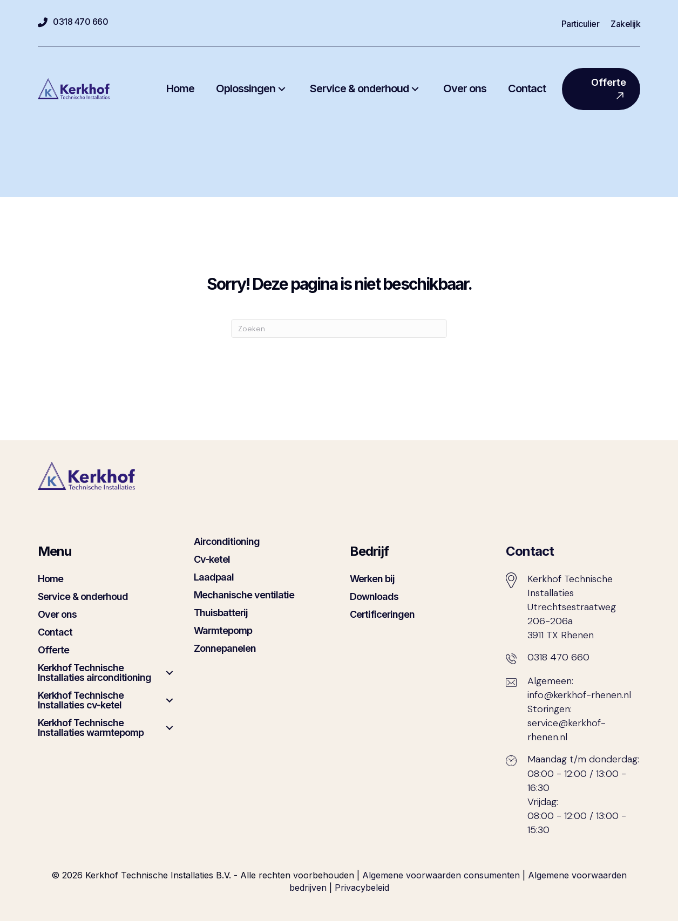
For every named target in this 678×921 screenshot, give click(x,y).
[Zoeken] (339, 328)
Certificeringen (382, 614)
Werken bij (372, 578)
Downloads (374, 596)
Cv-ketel (212, 559)
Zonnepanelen (225, 648)
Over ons (57, 614)
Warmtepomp (223, 630)
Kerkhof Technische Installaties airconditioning (94, 672)
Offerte (53, 650)
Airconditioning (227, 541)
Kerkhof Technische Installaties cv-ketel (81, 700)
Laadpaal (214, 577)
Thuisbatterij (221, 612)
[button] (281, 89)
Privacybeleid (362, 887)
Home (50, 578)
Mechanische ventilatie (244, 595)
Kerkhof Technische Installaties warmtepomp (91, 727)
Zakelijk (625, 24)
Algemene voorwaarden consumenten (441, 875)
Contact (55, 632)
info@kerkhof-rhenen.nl (579, 694)
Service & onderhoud (83, 596)
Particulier (580, 24)
